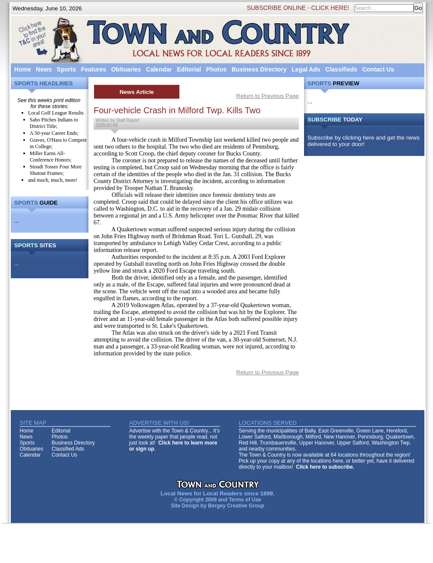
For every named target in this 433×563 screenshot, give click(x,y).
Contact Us (378, 69)
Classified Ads (68, 449)
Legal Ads (306, 69)
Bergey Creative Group (236, 506)
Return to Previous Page (267, 96)
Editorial (189, 69)
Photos (216, 69)
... (16, 221)
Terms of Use (245, 500)
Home (22, 69)
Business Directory (259, 69)
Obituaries (126, 69)
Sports (66, 69)
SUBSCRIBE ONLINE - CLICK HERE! (298, 7)
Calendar (159, 69)
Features (93, 69)
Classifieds (341, 69)
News (44, 69)
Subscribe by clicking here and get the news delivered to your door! (363, 140)
